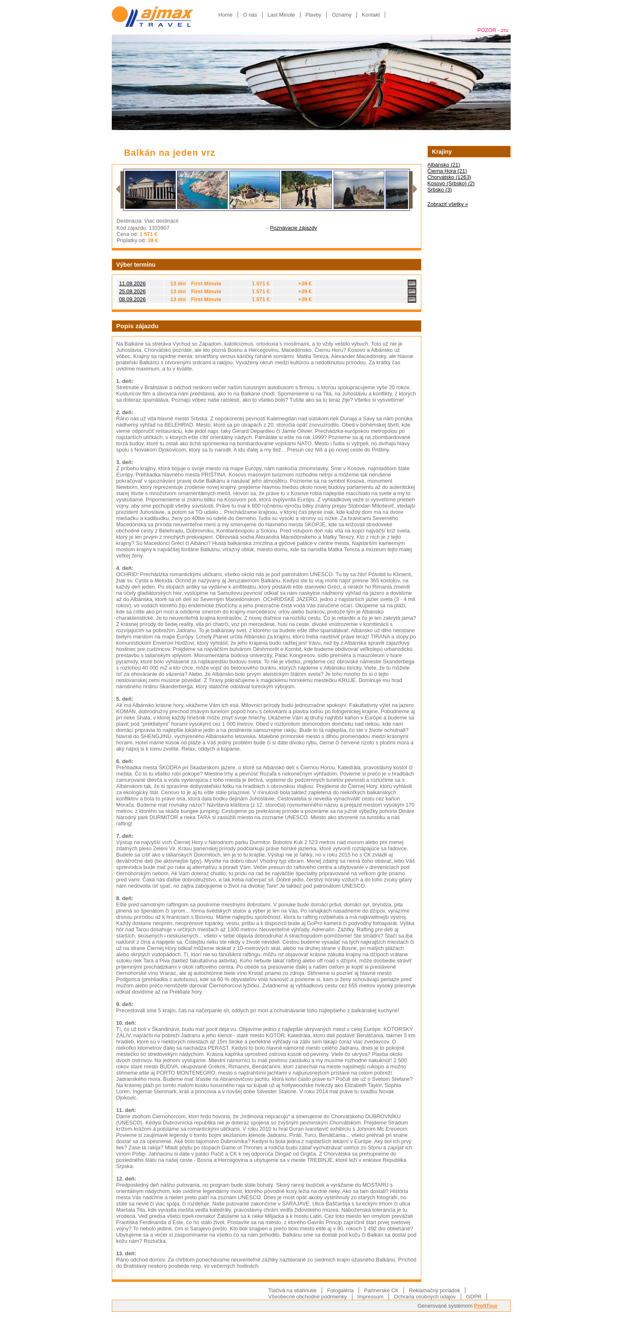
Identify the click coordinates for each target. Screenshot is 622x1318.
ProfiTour (486, 1306)
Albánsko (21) (444, 165)
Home (226, 15)
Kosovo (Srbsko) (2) (451, 183)
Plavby (313, 15)
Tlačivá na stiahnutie (292, 1290)
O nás (250, 15)
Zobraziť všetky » (448, 204)
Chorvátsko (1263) (449, 177)
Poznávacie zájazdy (293, 228)
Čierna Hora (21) (447, 171)
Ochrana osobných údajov (425, 1296)
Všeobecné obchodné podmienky (307, 1296)
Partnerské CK (381, 1290)
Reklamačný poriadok (434, 1290)
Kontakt (371, 15)
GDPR (474, 1296)
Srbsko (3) (440, 190)
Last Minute (281, 15)
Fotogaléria (340, 1290)
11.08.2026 (132, 283)
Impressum (370, 1296)
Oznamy (342, 15)
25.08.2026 (132, 291)
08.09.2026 (132, 299)
